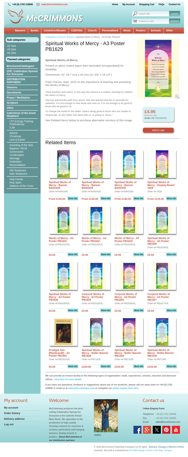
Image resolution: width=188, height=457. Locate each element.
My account (11, 407)
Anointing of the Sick (21, 145)
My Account (128, 4)
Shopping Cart (146, 4)
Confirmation (17, 155)
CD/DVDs (76, 30)
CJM (12, 127)
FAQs (161, 4)
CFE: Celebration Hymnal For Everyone (22, 73)
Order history (12, 413)
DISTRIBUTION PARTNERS (16, 81)
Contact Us (174, 4)
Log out (8, 424)
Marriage (15, 158)
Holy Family (16, 179)
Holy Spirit (15, 182)
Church (92, 30)
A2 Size (11, 45)
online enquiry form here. (126, 388)
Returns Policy (176, 447)
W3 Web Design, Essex (140, 450)
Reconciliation (18, 164)
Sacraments (14, 92)
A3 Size (11, 49)
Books (35, 30)
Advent (14, 133)
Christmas (15, 136)
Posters (140, 30)
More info (72, 198)
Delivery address (14, 418)
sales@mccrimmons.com (54, 4)
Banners (20, 30)
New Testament (18, 173)
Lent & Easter (17, 139)
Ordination (15, 161)
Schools (156, 30)
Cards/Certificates (55, 30)
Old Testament (18, 170)
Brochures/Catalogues (20, 66)
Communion (16, 151)
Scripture (12, 102)
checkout (175, 21)
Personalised (110, 30)
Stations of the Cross (21, 185)
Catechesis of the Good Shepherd (21, 114)
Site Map (158, 450)
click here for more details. (68, 379)
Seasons (12, 87)
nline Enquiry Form (154, 408)
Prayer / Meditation (18, 97)
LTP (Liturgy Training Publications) (21, 123)
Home (115, 4)
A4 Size (11, 52)
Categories (50, 37)
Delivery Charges (158, 447)
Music (127, 30)
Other (169, 30)
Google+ (168, 450)
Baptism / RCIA (18, 148)
